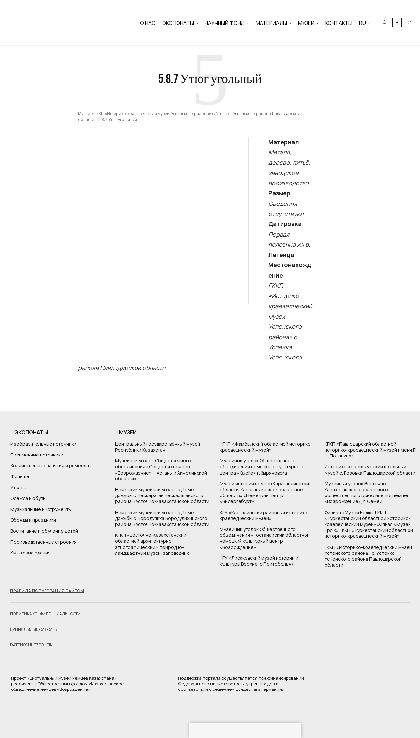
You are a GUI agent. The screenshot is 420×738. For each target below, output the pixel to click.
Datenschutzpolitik (31, 645)
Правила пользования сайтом (47, 590)
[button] (384, 22)
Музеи (84, 113)
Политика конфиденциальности (45, 614)
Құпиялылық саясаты (34, 629)
